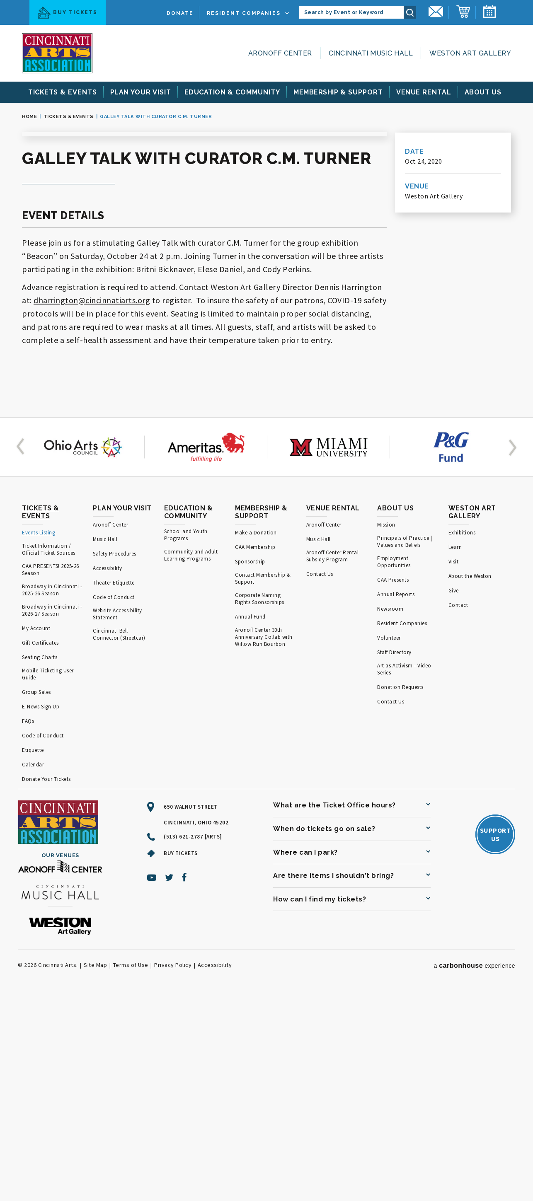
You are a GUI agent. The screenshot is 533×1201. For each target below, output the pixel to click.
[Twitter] (169, 1082)
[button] (22, 652)
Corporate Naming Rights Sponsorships (259, 804)
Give (453, 796)
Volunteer (389, 843)
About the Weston (470, 781)
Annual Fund (250, 822)
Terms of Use (130, 1170)
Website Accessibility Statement (117, 819)
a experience (474, 1170)
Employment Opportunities (394, 767)
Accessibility (107, 773)
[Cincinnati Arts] (57, 53)
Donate (180, 13)
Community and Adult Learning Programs (191, 761)
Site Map (95, 1170)
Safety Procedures (114, 759)
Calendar (33, 970)
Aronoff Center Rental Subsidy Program (332, 761)
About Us (395, 714)
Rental (423, 92)
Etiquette (33, 955)
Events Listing (38, 738)
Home (29, 116)
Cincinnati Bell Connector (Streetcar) (119, 840)
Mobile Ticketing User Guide (48, 879)
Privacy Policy (172, 1170)
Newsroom (390, 814)
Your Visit (140, 92)
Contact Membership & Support (263, 784)
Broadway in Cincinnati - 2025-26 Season (52, 795)
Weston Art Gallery (470, 53)
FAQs (28, 926)
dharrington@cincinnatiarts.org (92, 505)
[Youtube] (152, 1082)
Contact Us (319, 779)
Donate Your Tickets (46, 984)
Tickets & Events (69, 116)
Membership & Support (261, 717)
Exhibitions (462, 738)
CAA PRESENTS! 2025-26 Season (50, 775)
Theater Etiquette (114, 788)
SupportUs (495, 1040)
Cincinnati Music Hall (371, 53)
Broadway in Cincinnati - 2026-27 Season (52, 816)
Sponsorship (250, 767)
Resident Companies (244, 13)
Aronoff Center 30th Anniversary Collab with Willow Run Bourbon (264, 842)
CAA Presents (393, 785)
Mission (386, 730)
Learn (455, 752)
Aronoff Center (280, 53)
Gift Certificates (40, 848)
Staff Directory (394, 857)
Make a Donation (256, 738)
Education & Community (188, 717)
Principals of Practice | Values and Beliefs (404, 747)
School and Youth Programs (186, 740)
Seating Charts (39, 862)
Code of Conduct (43, 941)
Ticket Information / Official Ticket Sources (48, 755)
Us (483, 92)
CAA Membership (255, 752)
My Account (36, 833)
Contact (458, 810)
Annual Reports (395, 799)
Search (410, 12)
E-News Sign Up (40, 912)
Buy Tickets (67, 13)
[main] (266, 363)
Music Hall (105, 744)
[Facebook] (184, 1082)
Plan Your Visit (122, 714)
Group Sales (36, 897)
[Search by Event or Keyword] (351, 12)
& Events (62, 92)
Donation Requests (400, 892)
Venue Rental (333, 714)
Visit (453, 767)
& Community (232, 92)
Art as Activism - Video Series (404, 875)
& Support (338, 92)
